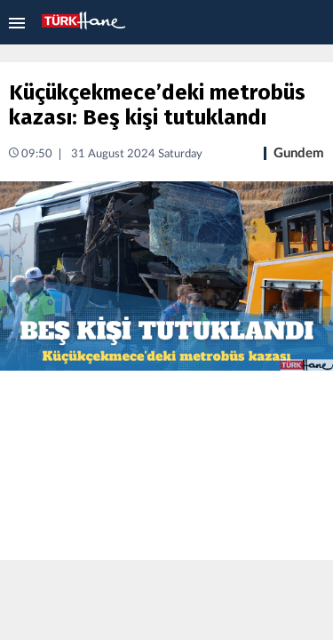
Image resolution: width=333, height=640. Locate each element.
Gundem (299, 153)
